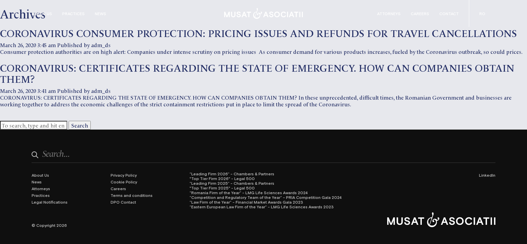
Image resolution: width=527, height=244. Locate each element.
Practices (73, 13)
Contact (449, 13)
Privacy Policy (124, 175)
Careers (420, 13)
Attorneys (389, 13)
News (100, 13)
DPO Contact (123, 202)
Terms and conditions (132, 195)
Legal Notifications (50, 202)
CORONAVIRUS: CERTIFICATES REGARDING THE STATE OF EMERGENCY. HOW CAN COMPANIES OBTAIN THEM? (257, 72)
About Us (42, 13)
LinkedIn (487, 175)
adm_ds (101, 44)
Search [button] (79, 125)
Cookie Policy (124, 181)
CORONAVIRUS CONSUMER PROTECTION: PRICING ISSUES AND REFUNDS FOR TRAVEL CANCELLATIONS (258, 32)
